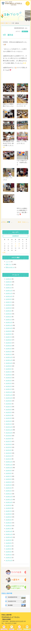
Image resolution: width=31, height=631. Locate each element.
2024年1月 (9, 354)
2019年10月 (9, 502)
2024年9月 (9, 331)
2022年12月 (9, 392)
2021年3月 (9, 453)
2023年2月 (9, 386)
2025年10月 (9, 296)
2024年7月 (9, 337)
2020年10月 (9, 467)
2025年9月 (9, 299)
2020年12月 (9, 461)
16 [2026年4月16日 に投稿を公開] (15, 246)
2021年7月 (9, 441)
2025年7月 (9, 302)
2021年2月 (9, 456)
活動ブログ (8, 23)
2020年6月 (9, 479)
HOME (2, 23)
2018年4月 (9, 554)
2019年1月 (9, 528)
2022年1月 (9, 424)
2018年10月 (9, 537)
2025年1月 (9, 319)
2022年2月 (9, 421)
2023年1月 (9, 389)
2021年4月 (9, 450)
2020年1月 (9, 493)
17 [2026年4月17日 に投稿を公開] (19, 246)
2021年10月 (9, 432)
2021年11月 (9, 429)
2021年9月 (9, 435)
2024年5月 (9, 342)
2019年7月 (9, 511)
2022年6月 (9, 409)
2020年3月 (9, 488)
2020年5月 (9, 482)
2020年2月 (9, 490)
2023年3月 (9, 383)
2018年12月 (9, 531)
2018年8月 (9, 543)
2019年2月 (9, 525)
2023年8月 (9, 369)
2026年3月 (9, 281)
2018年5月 (9, 551)
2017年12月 (9, 560)
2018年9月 (9, 540)
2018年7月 (9, 546)
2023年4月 (9, 380)
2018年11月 (9, 534)
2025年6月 (9, 305)
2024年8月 (9, 334)
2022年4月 (9, 415)
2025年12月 (9, 290)
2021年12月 (9, 427)
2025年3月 (9, 313)
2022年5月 (9, 412)
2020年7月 (9, 476)
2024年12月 (9, 322)
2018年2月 (9, 557)
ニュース (8, 261)
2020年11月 (9, 464)
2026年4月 (9, 279)
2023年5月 (9, 377)
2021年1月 (9, 459)
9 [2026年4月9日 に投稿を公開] (15, 243)
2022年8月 (9, 403)
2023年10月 (9, 363)
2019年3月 (9, 522)
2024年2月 (9, 351)
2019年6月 (9, 514)
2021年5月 (9, 447)
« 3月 (3, 252)
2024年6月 (9, 340)
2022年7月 (9, 406)
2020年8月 (9, 473)
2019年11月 (9, 499)
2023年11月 (9, 360)
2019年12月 (9, 496)
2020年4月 (9, 485)
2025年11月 (9, 293)
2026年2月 (9, 284)
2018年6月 (9, 549)
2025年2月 (9, 316)
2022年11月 (9, 395)
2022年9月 (9, 400)
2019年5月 (9, 517)
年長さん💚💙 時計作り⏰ (9, 222)
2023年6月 (9, 374)
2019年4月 (9, 519)
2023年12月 (9, 357)
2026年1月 (9, 287)
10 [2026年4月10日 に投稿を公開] (19, 243)
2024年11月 (9, 325)
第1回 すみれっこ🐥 (23, 222)
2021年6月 (9, 444)
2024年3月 (9, 348)
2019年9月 (9, 505)
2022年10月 (9, 398)
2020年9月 (9, 470)
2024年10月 (9, 328)
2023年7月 (9, 371)
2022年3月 (9, 418)
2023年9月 (9, 366)
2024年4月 (9, 345)
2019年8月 (9, 508)
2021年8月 (9, 438)
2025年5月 (9, 308)
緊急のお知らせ (10, 267)
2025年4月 (9, 311)
